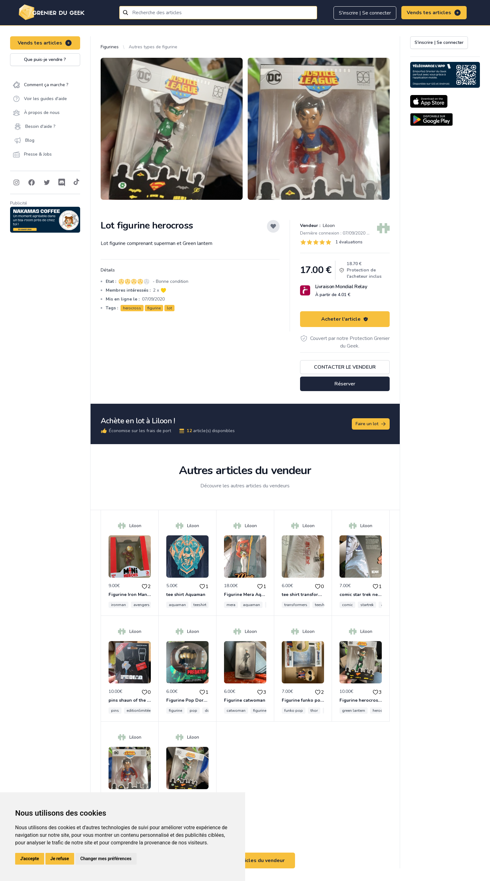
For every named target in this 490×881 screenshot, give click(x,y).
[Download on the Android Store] (431, 119)
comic (347, 604)
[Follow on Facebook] (32, 182)
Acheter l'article (344, 319)
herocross (132, 308)
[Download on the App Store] (428, 101)
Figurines (110, 47)
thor (314, 710)
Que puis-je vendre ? (45, 60)
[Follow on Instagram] (16, 182)
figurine (154, 308)
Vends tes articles (434, 12)
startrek (367, 604)
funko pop (293, 710)
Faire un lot (371, 424)
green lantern (353, 710)
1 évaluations (349, 242)
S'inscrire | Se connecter (365, 12)
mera (231, 604)
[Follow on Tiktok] (76, 182)
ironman (118, 604)
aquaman (177, 604)
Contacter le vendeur (345, 367)
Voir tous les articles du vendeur (245, 860)
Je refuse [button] (59, 858)
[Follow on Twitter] (47, 182)
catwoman (236, 710)
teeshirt (199, 604)
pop (193, 710)
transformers (295, 604)
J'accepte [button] (29, 858)
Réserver (344, 383)
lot (169, 308)
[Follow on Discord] (62, 182)
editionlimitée (139, 710)
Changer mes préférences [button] (106, 858)
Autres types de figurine (153, 47)
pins (115, 710)
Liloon (328, 226)
